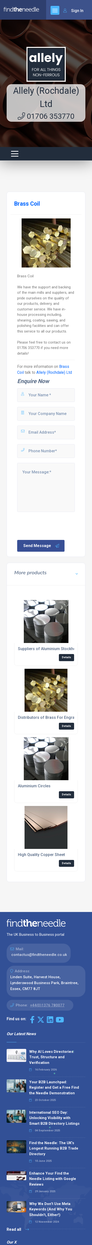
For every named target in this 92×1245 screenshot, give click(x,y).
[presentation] (53, 525)
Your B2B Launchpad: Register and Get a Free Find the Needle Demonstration (54, 1087)
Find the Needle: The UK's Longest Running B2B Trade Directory (53, 1148)
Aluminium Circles (34, 786)
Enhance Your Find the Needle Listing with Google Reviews (52, 1179)
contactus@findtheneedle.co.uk (39, 954)
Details (66, 657)
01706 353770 (46, 116)
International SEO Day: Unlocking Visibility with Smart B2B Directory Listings (54, 1118)
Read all (18, 1229)
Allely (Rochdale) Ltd (54, 372)
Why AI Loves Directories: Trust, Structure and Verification (51, 1057)
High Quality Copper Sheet (41, 854)
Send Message (41, 545)
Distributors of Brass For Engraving (50, 717)
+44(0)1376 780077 (47, 1005)
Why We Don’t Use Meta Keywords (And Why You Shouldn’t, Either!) (50, 1209)
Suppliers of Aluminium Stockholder (50, 648)
